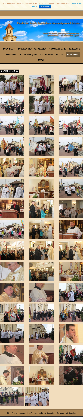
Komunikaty (9, 48)
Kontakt (41, 60)
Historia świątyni (28, 54)
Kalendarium (46, 54)
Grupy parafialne (57, 48)
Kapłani (60, 54)
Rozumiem (45, 6)
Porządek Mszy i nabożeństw (32, 48)
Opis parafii (10, 54)
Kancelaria (74, 48)
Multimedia (72, 54)
